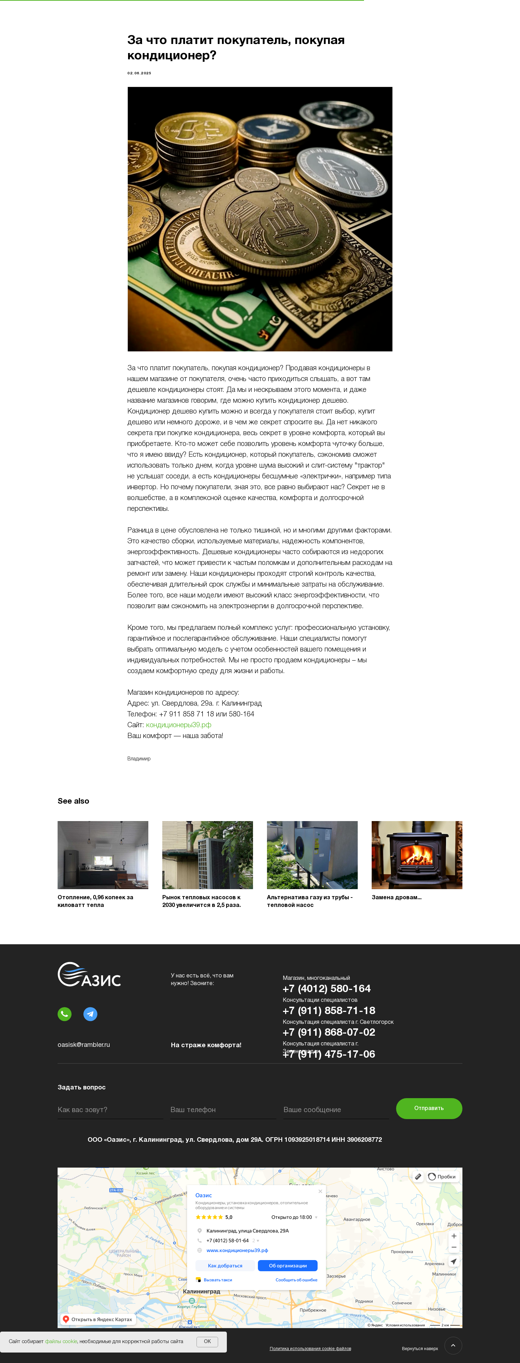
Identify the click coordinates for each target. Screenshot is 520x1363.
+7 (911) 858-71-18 (329, 1011)
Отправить (429, 1108)
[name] (110, 1110)
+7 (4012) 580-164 (327, 989)
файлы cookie (61, 1341)
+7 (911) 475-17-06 (329, 1055)
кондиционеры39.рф (178, 725)
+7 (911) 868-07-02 (329, 1033)
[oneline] (336, 1110)
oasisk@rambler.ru (84, 1045)
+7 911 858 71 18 (186, 715)
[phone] (223, 1110)
